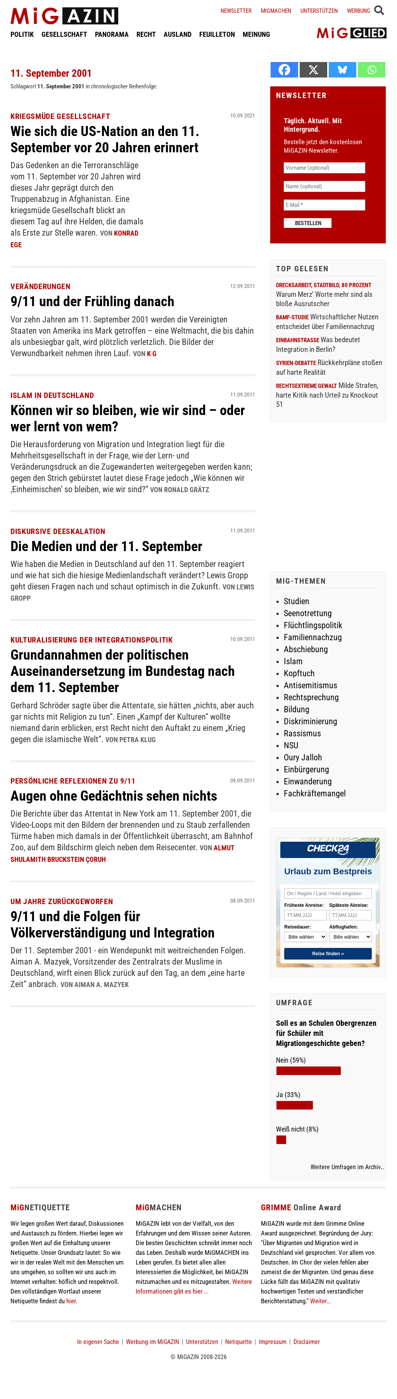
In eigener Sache (98, 1342)
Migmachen (276, 10)
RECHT (146, 36)
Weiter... (320, 1301)
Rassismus (302, 733)
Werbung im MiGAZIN (152, 1342)
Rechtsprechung (311, 697)
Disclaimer (306, 1342)
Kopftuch (299, 673)
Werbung (358, 10)
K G (152, 352)
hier (71, 1301)
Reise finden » (328, 953)
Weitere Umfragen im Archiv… (347, 1167)
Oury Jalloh (303, 757)
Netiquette (238, 1342)
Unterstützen (319, 10)
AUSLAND (178, 36)
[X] (313, 70)
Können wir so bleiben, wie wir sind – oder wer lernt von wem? (120, 417)
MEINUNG (256, 36)
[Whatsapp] (371, 70)
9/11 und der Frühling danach (97, 300)
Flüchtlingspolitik (313, 625)
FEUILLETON (217, 36)
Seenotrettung (308, 613)
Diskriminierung (310, 721)
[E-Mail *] (324, 205)
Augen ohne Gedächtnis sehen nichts (120, 794)
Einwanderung (308, 781)
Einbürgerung (306, 769)
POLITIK (22, 36)
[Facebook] (284, 70)
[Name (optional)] (324, 186)
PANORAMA (112, 36)
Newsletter (236, 10)
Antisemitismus (310, 685)
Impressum (273, 1342)
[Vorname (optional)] (324, 167)
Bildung (296, 709)
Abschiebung (306, 649)
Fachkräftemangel (315, 793)
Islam (293, 661)
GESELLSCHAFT (64, 36)
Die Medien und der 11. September (113, 544)
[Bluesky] (342, 70)
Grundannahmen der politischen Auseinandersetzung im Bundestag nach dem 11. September (129, 669)
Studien (296, 601)
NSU (291, 745)
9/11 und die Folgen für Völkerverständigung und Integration (119, 921)
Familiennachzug (313, 637)
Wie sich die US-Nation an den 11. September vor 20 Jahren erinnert (111, 139)
